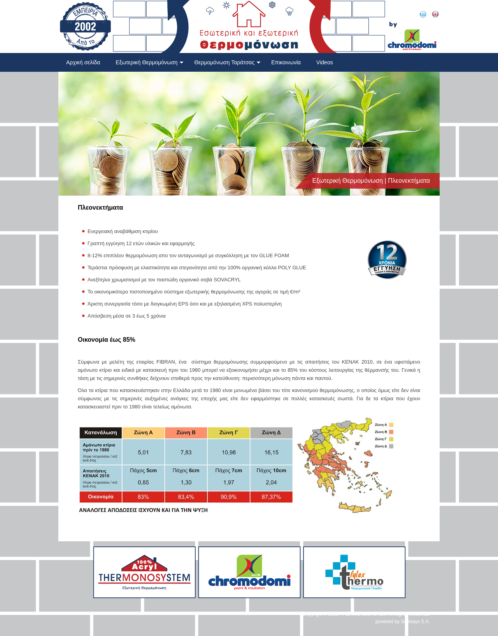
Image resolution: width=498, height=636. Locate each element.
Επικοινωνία (286, 62)
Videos (324, 62)
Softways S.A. (415, 621)
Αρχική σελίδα (83, 62)
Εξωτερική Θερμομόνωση (150, 62)
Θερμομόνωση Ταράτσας (227, 62)
